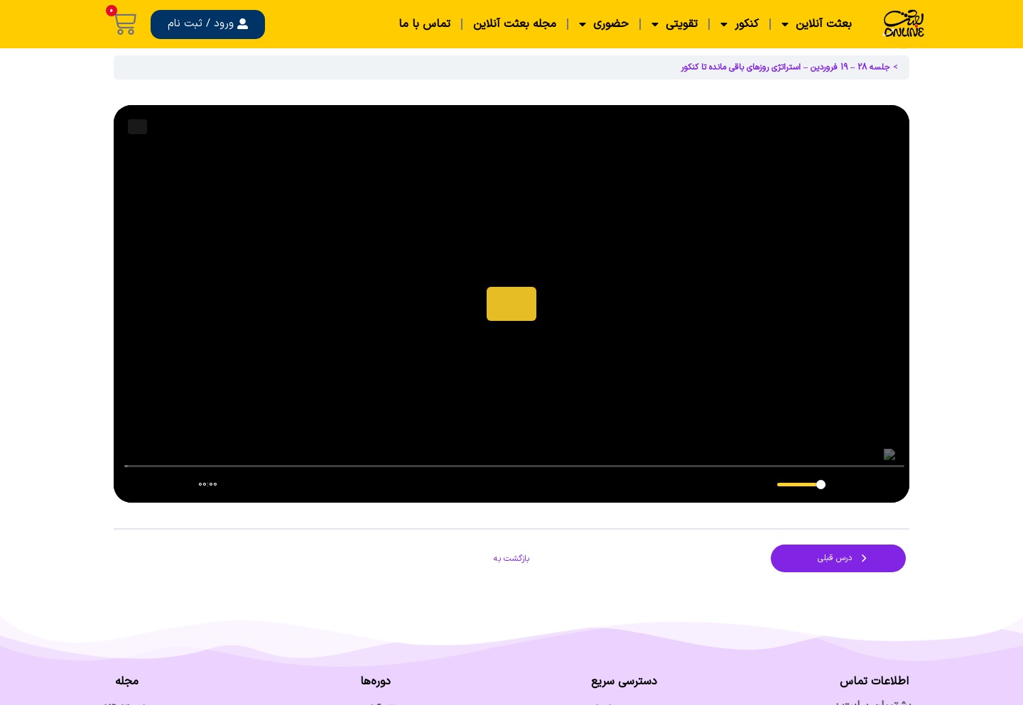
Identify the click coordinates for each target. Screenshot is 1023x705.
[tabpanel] (511, 304)
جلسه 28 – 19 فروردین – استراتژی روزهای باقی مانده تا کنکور (785, 67)
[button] (208, 24)
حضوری (604, 24)
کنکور (739, 24)
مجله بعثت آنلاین (514, 24)
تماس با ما (424, 24)
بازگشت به (511, 558)
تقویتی (674, 24)
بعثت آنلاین (816, 24)
